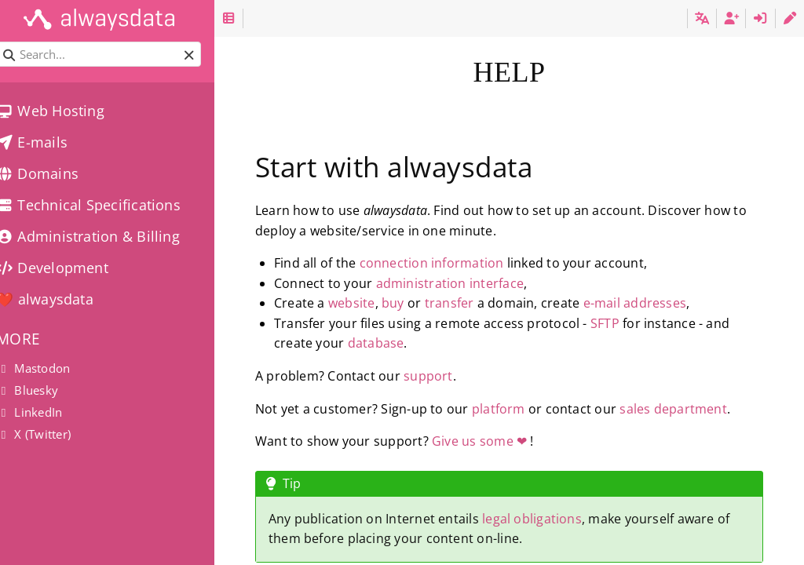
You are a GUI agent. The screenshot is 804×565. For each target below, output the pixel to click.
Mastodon (49, 368)
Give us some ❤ (500, 441)
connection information (453, 263)
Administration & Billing (104, 236)
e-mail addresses (656, 303)
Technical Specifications (105, 204)
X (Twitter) (50, 434)
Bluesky (44, 390)
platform (519, 408)
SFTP (626, 323)
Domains (54, 173)
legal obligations (553, 518)
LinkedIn (46, 412)
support (449, 376)
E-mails (48, 142)
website (373, 303)
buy (414, 303)
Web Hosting (67, 110)
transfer (470, 303)
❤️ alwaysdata (61, 299)
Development (69, 267)
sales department (694, 408)
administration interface (471, 283)
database (397, 343)
